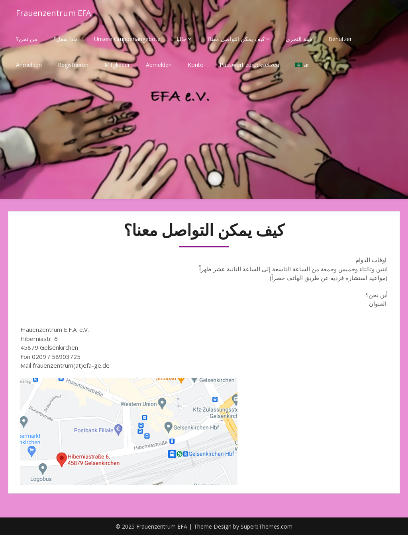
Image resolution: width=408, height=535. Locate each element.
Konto (196, 65)
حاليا (181, 39)
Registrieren (73, 65)
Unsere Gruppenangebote (127, 39)
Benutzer (340, 39)
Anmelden (29, 65)
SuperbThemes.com (266, 526)
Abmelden (159, 65)
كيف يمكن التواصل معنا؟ (236, 39)
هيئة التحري (299, 39)
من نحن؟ (26, 39)
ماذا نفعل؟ (65, 39)
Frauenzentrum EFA (53, 13)
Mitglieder (117, 65)
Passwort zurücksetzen (249, 65)
